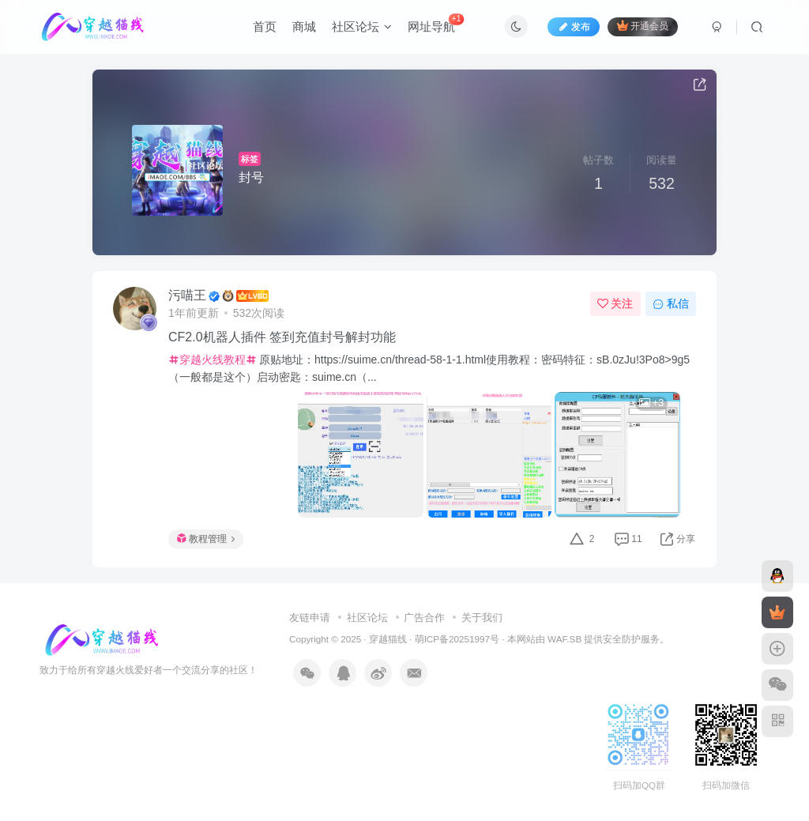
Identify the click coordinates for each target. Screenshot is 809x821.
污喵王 (187, 295)
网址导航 (436, 23)
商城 (304, 26)
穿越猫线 (388, 639)
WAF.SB (564, 639)
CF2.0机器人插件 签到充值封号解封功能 (282, 337)
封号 (251, 177)
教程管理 (206, 538)
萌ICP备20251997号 (457, 639)
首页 (265, 26)
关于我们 (481, 617)
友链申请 (309, 617)
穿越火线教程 (212, 359)
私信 (671, 303)
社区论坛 (362, 26)
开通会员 (642, 26)
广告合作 (424, 617)
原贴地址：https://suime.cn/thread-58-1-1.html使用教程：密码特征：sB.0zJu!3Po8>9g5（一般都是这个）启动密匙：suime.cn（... (429, 368)
